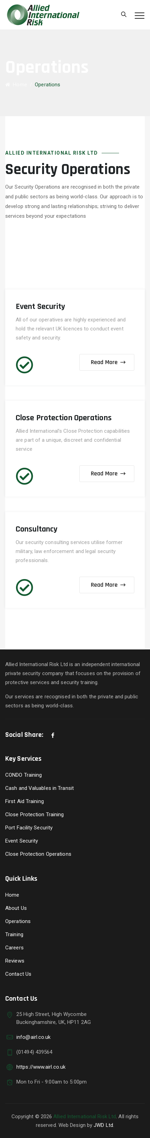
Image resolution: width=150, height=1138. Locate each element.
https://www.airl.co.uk (40, 1067)
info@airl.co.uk (33, 1037)
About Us (16, 908)
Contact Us (18, 974)
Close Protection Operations (38, 854)
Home (16, 84)
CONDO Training (23, 775)
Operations (18, 921)
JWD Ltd (103, 1125)
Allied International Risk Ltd (84, 1116)
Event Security (21, 841)
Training (14, 934)
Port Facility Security (29, 828)
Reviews (14, 961)
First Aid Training (24, 801)
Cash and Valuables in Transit (39, 788)
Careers (14, 948)
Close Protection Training (34, 814)
